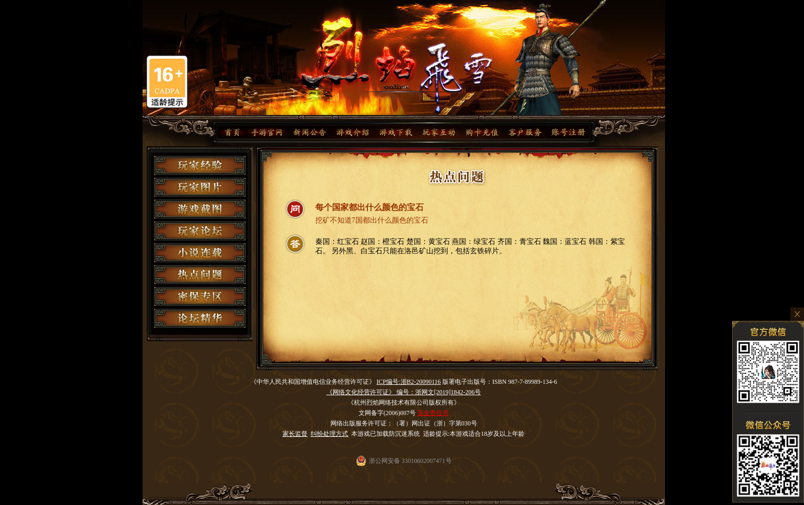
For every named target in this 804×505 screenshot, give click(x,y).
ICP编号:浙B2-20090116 (409, 381)
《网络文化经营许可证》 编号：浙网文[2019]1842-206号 (403, 392)
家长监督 (295, 433)
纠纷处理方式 (329, 433)
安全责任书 (433, 413)
